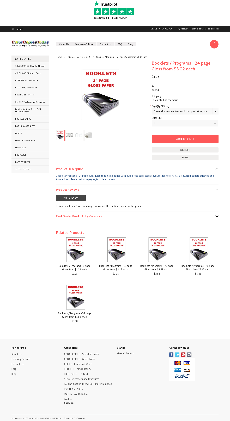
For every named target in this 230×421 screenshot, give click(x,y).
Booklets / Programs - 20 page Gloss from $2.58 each (156, 267)
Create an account (210, 29)
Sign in (195, 29)
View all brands (125, 353)
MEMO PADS (20, 147)
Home (59, 57)
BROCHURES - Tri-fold (24, 94)
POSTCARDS (20, 155)
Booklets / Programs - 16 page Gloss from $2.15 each (115, 267)
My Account (183, 29)
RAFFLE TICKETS (22, 162)
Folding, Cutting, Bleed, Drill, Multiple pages (28, 110)
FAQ (120, 44)
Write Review (70, 197)
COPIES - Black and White (26, 80)
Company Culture (84, 44)
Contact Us (106, 44)
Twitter (177, 354)
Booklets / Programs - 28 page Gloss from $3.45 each (198, 267)
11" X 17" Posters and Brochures (30, 102)
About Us (64, 44)
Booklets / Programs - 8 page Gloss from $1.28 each (74, 267)
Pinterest (183, 354)
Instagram (189, 354)
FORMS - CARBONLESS (25, 126)
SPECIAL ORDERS (23, 169)
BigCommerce (79, 418)
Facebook (171, 354)
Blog (130, 44)
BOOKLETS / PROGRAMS (26, 87)
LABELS (18, 133)
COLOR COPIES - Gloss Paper (28, 73)
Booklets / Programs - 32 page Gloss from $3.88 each (74, 315)
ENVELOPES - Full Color (25, 140)
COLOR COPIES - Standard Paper (30, 66)
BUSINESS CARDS (23, 119)
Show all (68, 402)
